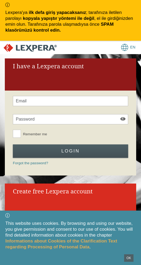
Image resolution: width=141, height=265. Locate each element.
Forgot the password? (30, 163)
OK (129, 258)
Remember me (35, 134)
